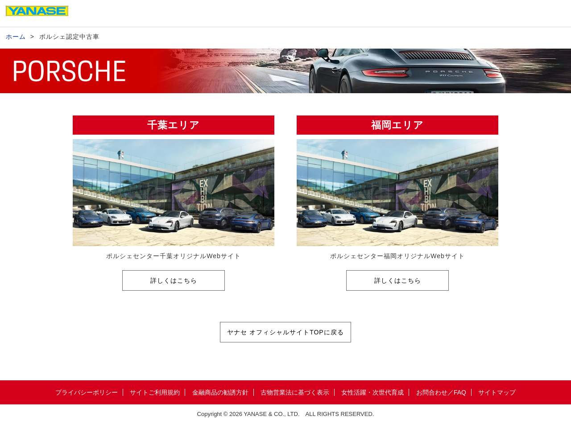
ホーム (16, 36)
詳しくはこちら (173, 280)
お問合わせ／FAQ (441, 392)
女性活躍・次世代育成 (372, 392)
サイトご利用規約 (155, 392)
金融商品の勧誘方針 (220, 392)
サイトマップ (497, 392)
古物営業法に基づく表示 (295, 392)
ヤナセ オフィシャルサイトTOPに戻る (285, 332)
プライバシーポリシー (86, 392)
